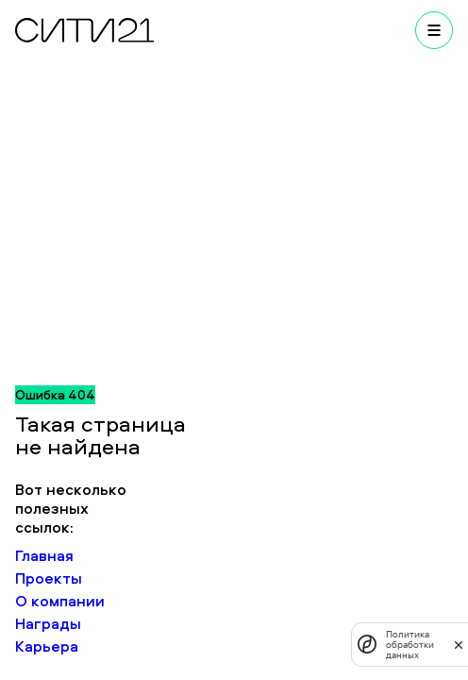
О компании (60, 600)
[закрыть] (458, 644)
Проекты (48, 578)
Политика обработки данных (410, 644)
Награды (48, 623)
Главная (44, 555)
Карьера (46, 646)
